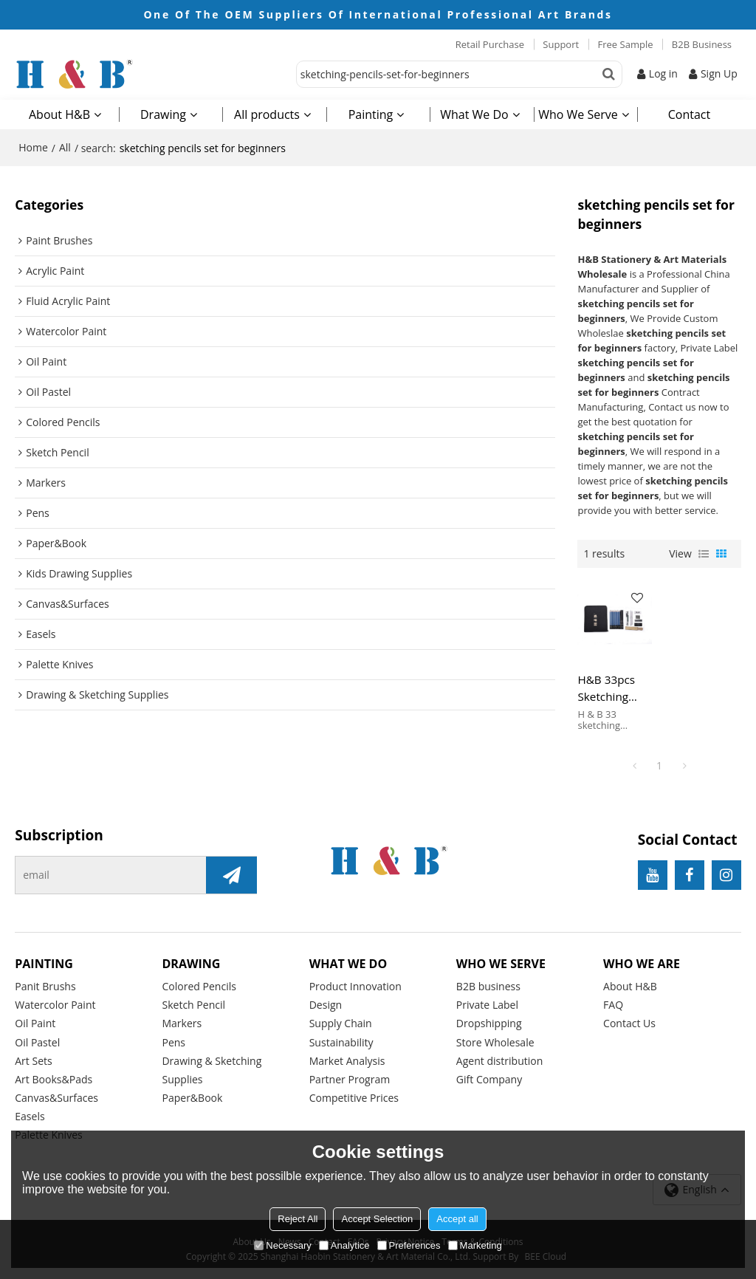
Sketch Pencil (193, 1005)
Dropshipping (489, 1023)
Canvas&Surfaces (56, 1098)
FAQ (613, 1005)
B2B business (488, 986)
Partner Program (350, 1079)
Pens (173, 1042)
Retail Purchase (490, 44)
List (703, 553)
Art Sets (33, 1061)
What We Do (474, 114)
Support (561, 44)
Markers (182, 1023)
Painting (371, 114)
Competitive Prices (354, 1098)
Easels (29, 1116)
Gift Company (489, 1079)
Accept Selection (377, 1218)
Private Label (487, 1005)
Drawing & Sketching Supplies (211, 1070)
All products (267, 114)
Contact (689, 114)
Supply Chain (340, 1023)
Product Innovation (355, 986)
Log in (663, 73)
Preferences (409, 1245)
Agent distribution (499, 1061)
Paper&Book (192, 1098)
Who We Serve (578, 114)
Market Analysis (347, 1061)
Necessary (282, 1245)
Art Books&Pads (53, 1079)
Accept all (457, 1218)
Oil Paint (35, 1023)
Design (326, 1005)
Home (33, 147)
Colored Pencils (199, 986)
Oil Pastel (37, 1042)
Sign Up (719, 73)
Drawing (163, 114)
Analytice (344, 1245)
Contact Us (629, 1023)
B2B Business (702, 44)
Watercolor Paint (55, 1005)
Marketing (475, 1245)
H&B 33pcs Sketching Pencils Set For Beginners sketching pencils (613, 688)
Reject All (297, 1218)
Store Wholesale (495, 1042)
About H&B (59, 114)
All (65, 147)
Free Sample (625, 44)
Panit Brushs (45, 986)
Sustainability (341, 1042)
